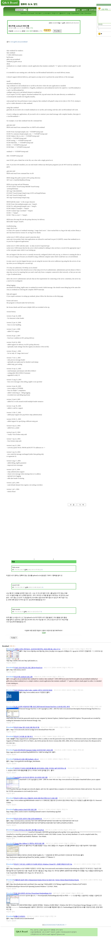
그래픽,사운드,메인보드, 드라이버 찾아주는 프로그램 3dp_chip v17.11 (37, 649)
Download (88, 13)
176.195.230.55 (19, 570)
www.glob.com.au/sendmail (18, 42)
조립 (68, 13)
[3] (48, 925)
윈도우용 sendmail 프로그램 (23, 677)
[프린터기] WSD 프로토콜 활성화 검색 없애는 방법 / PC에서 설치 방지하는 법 (40, 768)
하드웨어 (39, 13)
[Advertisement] (26, 533)
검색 (78, 10)
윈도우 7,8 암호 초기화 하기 (23, 736)
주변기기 (55, 13)
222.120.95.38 (21, 28)
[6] (54, 925)
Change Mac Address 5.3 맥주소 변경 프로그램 (29, 843)
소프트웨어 (47, 13)
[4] (50, 925)
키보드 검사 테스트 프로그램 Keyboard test (28, 667)
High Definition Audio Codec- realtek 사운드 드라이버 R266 (33, 690)
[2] (46, 925)
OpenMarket (75, 13)
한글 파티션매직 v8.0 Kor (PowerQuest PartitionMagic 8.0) (33, 893)
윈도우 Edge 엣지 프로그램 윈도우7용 (26, 727)
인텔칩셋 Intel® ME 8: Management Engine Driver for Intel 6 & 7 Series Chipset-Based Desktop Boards (46, 880)
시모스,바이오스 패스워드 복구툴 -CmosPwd (29, 830)
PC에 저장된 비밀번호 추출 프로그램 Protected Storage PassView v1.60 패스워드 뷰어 (42, 706)
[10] (63, 925)
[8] (59, 925)
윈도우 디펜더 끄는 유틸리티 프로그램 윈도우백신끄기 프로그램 (35, 798)
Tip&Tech (23, 13)
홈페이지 (63, 13)
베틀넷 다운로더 (19, 916)
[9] (61, 925)
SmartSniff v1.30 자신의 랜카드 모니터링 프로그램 (30, 777)
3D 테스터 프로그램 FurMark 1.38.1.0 (26, 759)
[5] (52, 925)
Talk (82, 13)
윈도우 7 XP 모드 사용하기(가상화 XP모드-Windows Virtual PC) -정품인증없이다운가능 (43, 864)
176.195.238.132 (19, 587)
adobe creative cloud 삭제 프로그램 (25, 809)
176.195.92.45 (18, 612)
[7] (56, 925)
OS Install (31, 13)
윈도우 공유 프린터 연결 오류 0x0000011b (28, 818)
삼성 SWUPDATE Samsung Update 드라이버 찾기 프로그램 (33, 750)
